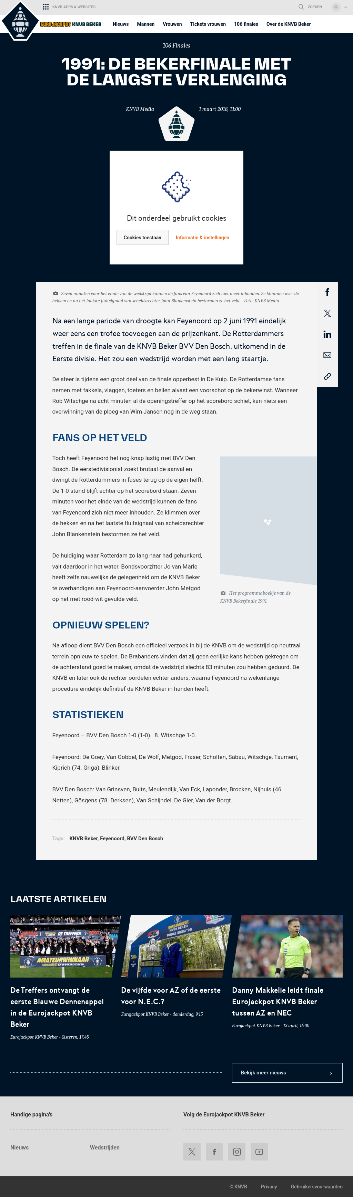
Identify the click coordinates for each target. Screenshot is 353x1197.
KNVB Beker (84, 838)
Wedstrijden (105, 1147)
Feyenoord (112, 838)
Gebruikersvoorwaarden (317, 1186)
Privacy (269, 1186)
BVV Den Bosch (145, 838)
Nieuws (19, 1147)
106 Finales (176, 45)
